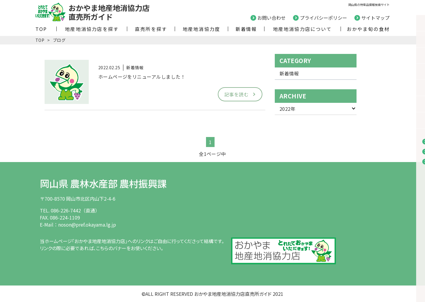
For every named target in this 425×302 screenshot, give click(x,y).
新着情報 (246, 29)
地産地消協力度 (201, 29)
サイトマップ (375, 17)
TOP (41, 29)
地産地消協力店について (302, 29)
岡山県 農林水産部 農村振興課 (103, 183)
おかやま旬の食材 (368, 29)
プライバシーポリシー (323, 17)
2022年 (287, 108)
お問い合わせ (271, 17)
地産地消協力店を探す (92, 29)
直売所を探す (151, 29)
